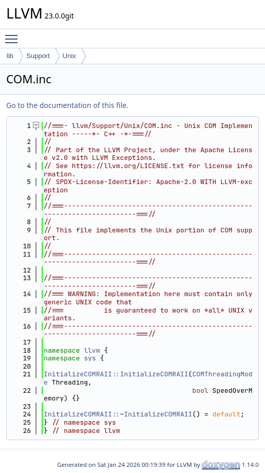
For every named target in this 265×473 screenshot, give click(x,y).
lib (10, 56)
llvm (92, 350)
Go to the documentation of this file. (67, 105)
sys (90, 358)
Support (38, 56)
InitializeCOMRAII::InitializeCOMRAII (116, 374)
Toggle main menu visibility (14, 34)
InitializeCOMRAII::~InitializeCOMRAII (118, 414)
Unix (69, 56)
